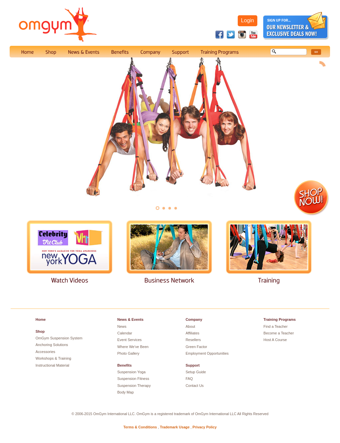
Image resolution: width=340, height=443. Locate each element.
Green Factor (196, 347)
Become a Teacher (279, 333)
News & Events (130, 319)
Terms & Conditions (140, 427)
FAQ (189, 379)
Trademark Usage (174, 427)
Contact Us (195, 386)
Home (41, 319)
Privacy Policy (205, 427)
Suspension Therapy (134, 386)
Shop (40, 331)
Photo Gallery (128, 353)
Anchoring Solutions (52, 345)
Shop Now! (311, 198)
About (190, 326)
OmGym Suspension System (59, 338)
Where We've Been (132, 347)
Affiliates (192, 333)
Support (193, 365)
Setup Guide (196, 372)
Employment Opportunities (207, 353)
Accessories (45, 352)
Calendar (124, 333)
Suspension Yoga (131, 372)
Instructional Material (52, 365)
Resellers (193, 340)
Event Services (129, 340)
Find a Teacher (276, 326)
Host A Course (275, 340)
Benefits (124, 365)
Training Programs (280, 319)
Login (247, 20)
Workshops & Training (53, 358)
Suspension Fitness (133, 379)
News (122, 326)
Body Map (125, 392)
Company (194, 319)
